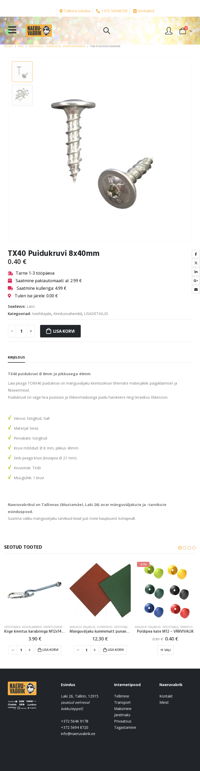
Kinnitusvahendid (67, 313)
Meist (164, 702)
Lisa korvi (64, 331)
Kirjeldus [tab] (16, 357)
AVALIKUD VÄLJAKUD (82, 627)
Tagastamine (125, 727)
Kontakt (166, 696)
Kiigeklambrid (32, 627)
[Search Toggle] (107, 30)
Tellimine (121, 696)
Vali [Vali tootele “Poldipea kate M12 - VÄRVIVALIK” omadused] (167, 650)
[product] (34, 590)
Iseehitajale (41, 313)
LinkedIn (196, 272)
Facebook (196, 254)
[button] (180, 548)
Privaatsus (123, 721)
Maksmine (123, 708)
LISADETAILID (96, 313)
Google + (196, 280)
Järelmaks (122, 714)
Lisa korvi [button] (50, 649)
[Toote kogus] (21, 331)
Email (196, 289)
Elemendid (104, 627)
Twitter (196, 263)
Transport (122, 702)
